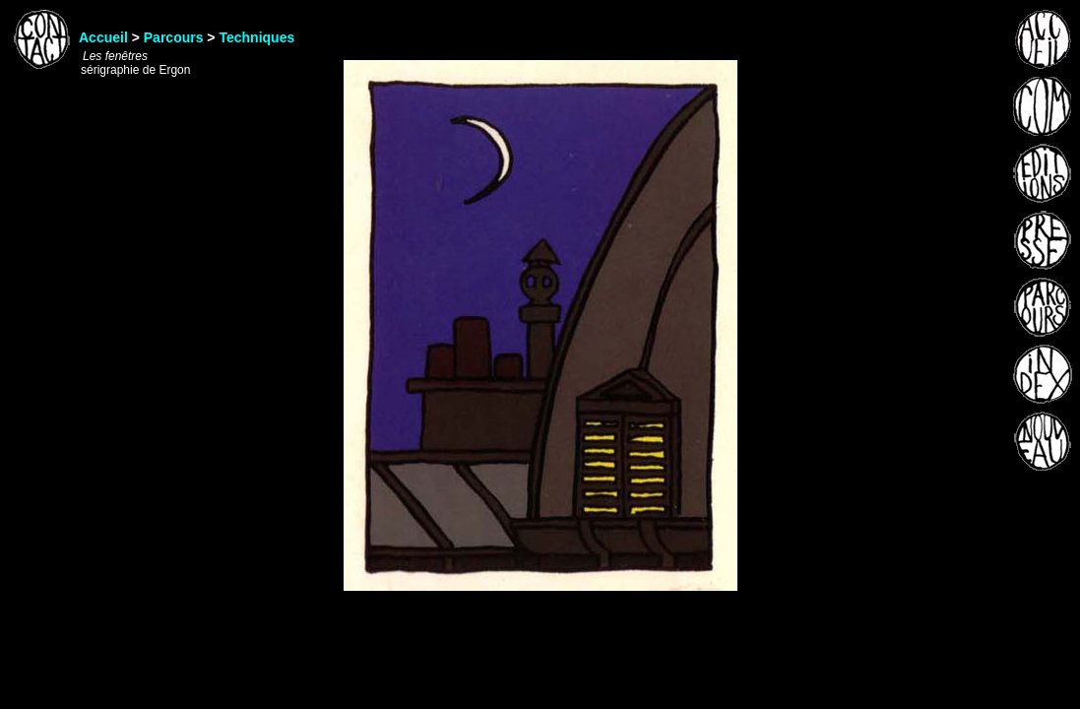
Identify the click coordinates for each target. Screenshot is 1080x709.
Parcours (174, 37)
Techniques (256, 37)
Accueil (103, 37)
